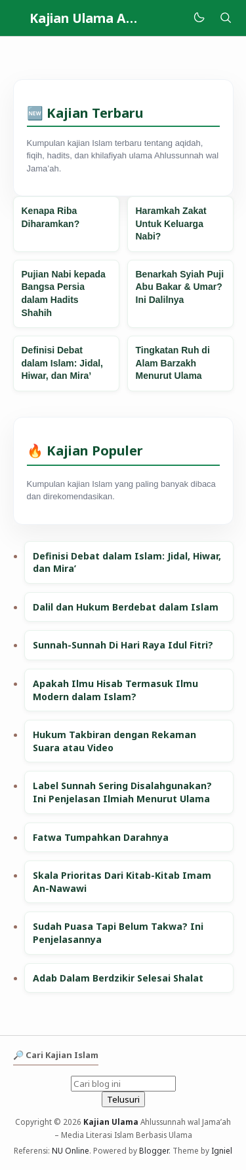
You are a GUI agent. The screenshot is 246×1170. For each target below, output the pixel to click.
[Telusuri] (225, 18)
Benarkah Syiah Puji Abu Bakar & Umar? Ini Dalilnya (180, 287)
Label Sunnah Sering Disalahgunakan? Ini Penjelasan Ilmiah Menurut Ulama (122, 792)
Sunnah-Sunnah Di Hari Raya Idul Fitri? (123, 645)
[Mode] (198, 18)
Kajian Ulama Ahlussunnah (113, 18)
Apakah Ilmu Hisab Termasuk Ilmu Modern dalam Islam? (115, 690)
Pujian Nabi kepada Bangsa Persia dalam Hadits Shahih (64, 293)
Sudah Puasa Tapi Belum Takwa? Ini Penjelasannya (118, 933)
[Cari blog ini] (123, 1083)
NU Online (70, 1150)
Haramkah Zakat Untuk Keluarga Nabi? (171, 223)
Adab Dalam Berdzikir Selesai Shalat (118, 978)
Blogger (154, 1150)
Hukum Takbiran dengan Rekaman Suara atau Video (114, 741)
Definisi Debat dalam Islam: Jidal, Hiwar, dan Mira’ (63, 363)
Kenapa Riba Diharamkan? (51, 217)
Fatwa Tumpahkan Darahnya (101, 837)
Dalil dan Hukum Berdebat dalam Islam (125, 607)
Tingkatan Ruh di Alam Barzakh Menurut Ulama (173, 363)
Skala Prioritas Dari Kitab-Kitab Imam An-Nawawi (122, 882)
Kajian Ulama (110, 1121)
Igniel (221, 1150)
